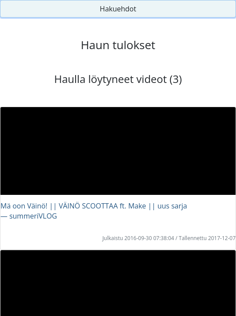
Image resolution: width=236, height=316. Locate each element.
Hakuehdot (118, 9)
